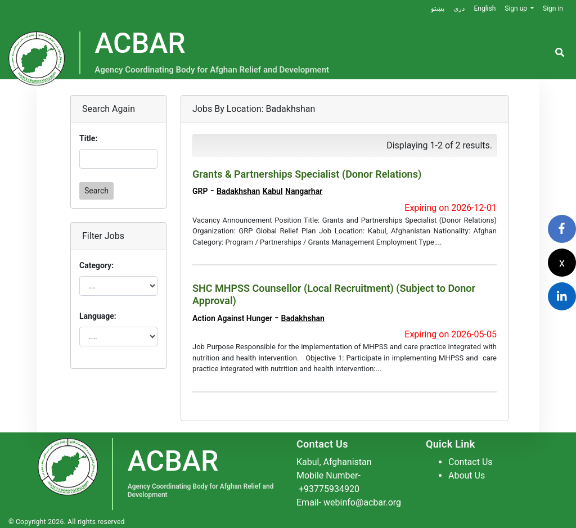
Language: (97, 316)
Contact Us (470, 462)
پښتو (437, 8)
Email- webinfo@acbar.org (348, 502)
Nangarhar (303, 191)
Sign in (553, 8)
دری (459, 8)
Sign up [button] (517, 8)
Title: (88, 138)
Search (96, 190)
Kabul (273, 191)
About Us (466, 475)
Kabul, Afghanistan (334, 462)
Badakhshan (238, 191)
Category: (96, 265)
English (485, 8)
